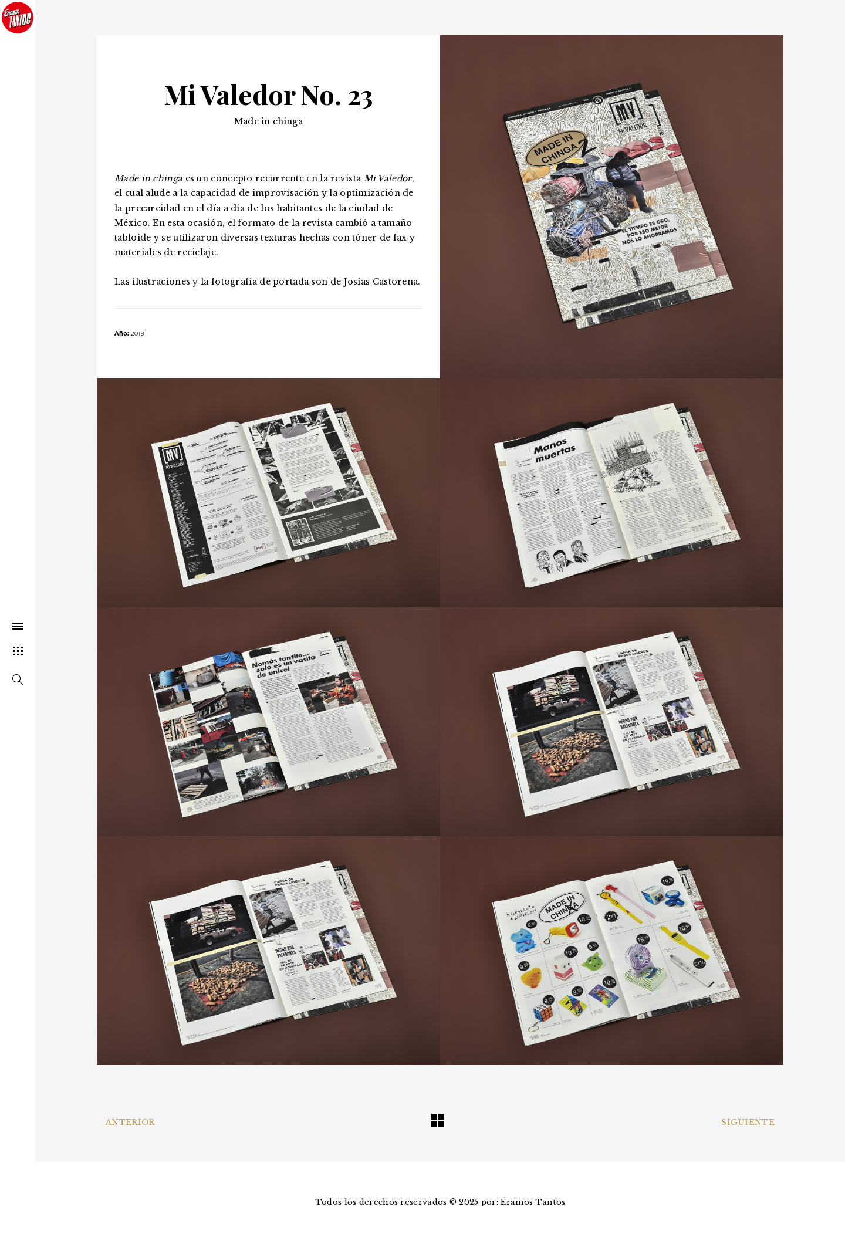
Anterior (130, 1122)
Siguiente (748, 1122)
